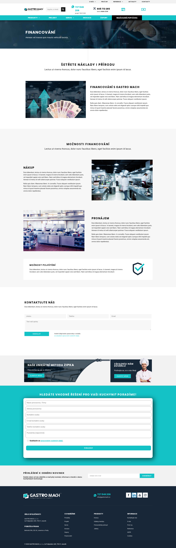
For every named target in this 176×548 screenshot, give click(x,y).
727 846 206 (104, 494)
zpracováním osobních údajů (51, 441)
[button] (36, 376)
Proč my (104, 2)
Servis (70, 17)
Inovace (87, 17)
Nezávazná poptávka (126, 17)
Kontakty (146, 2)
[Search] (63, 9)
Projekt (53, 17)
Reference (118, 1)
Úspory (103, 17)
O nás (92, 1)
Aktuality (132, 2)
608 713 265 (103, 8)
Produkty (34, 17)
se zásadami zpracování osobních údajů (66, 336)
